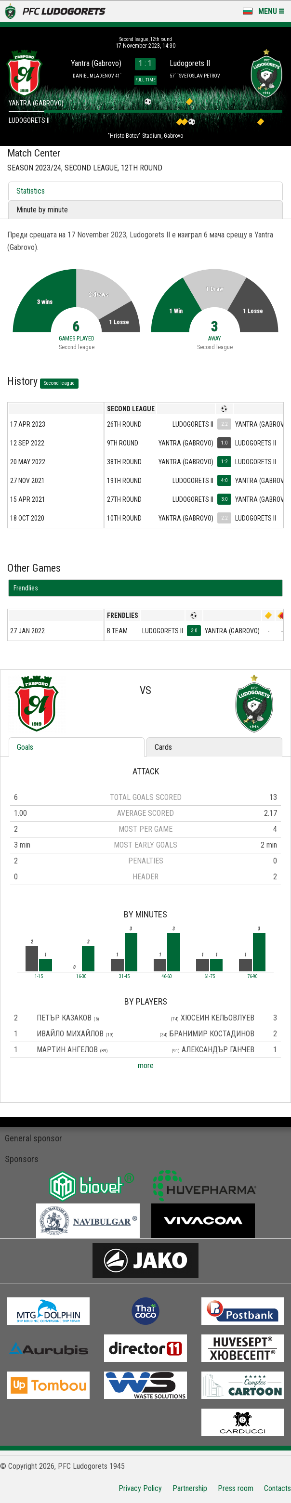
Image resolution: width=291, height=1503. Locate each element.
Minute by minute (42, 209)
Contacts (277, 1488)
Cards (163, 747)
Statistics (30, 191)
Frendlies (25, 588)
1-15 (39, 976)
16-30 (81, 976)
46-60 (166, 976)
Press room (235, 1488)
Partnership (189, 1488)
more (146, 1065)
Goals (25, 747)
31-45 (124, 976)
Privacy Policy (140, 1488)
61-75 (209, 976)
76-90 (252, 976)
